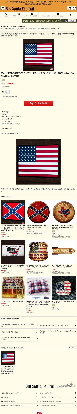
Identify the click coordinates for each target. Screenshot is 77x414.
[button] (3, 8)
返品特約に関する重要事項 (10, 96)
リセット (72, 348)
